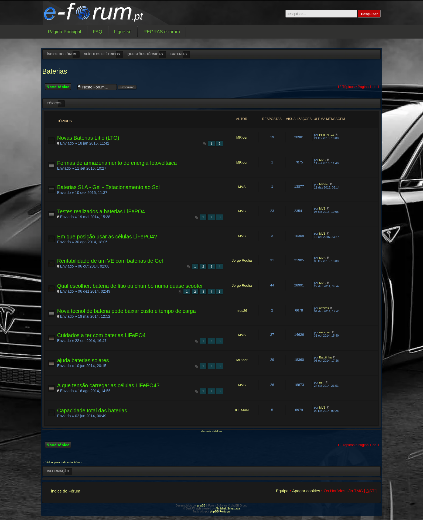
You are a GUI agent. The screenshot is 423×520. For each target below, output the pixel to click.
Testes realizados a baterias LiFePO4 (101, 211)
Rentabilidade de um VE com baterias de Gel (110, 261)
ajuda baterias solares (83, 360)
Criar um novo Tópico (60, 86)
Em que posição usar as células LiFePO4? (107, 237)
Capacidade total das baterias (92, 410)
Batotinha (325, 357)
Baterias (178, 54)
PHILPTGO (326, 134)
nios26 (242, 311)
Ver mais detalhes (211, 431)
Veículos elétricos (102, 54)
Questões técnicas (145, 54)
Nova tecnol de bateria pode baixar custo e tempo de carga (126, 311)
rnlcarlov (324, 332)
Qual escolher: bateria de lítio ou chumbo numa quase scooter (130, 286)
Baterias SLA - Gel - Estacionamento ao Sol (108, 187)
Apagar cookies (306, 490)
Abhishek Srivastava (228, 508)
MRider (242, 137)
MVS (322, 160)
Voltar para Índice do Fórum (64, 462)
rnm (321, 382)
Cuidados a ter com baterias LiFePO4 (101, 335)
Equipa (282, 490)
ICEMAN (242, 410)
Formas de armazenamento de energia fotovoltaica (117, 163)
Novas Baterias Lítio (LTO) (88, 138)
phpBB (201, 505)
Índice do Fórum (61, 54)
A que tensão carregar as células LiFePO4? (108, 385)
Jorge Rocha (242, 260)
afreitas (324, 308)
